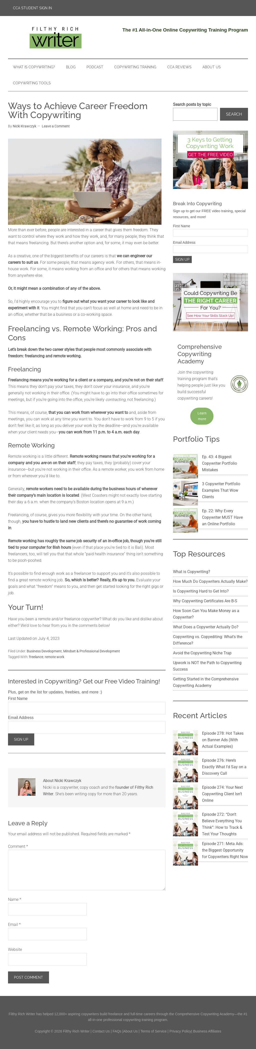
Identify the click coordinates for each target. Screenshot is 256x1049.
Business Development (44, 651)
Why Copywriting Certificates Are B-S (205, 573)
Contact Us (101, 1031)
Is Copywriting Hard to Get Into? (201, 563)
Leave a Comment (56, 126)
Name (14, 899)
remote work (54, 657)
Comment (18, 846)
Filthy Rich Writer (55, 37)
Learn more (202, 416)
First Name (18, 698)
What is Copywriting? (191, 543)
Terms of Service (153, 1031)
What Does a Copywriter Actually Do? (205, 599)
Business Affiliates (207, 1031)
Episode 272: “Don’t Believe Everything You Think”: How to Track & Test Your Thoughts (208, 760)
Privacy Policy (180, 1031)
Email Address (21, 717)
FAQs (116, 1031)
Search (234, 114)
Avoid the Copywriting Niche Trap (202, 625)
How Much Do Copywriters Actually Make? (210, 553)
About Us (130, 1031)
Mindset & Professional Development (91, 651)
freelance (36, 657)
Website (15, 949)
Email (14, 924)
